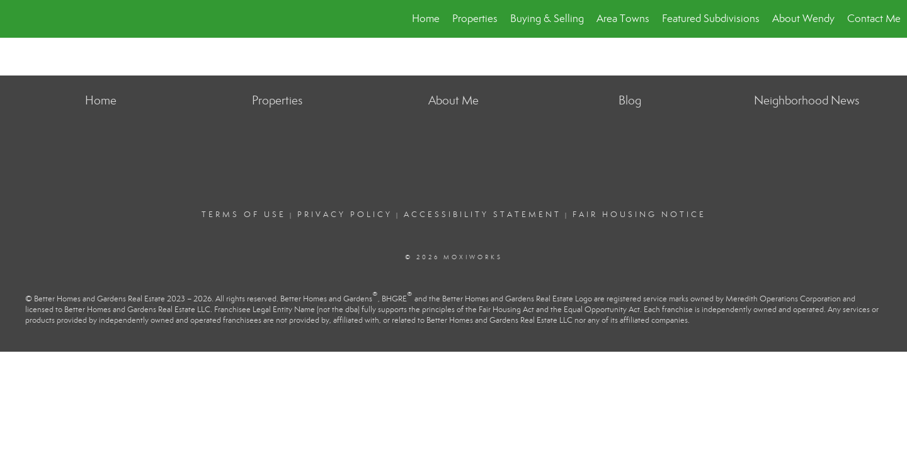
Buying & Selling (547, 18)
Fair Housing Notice (639, 215)
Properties (475, 18)
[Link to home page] (16, 19)
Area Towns (622, 18)
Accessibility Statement (482, 215)
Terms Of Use (244, 215)
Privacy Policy (344, 215)
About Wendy (803, 18)
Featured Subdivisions (711, 18)
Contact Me (874, 18)
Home (426, 18)
